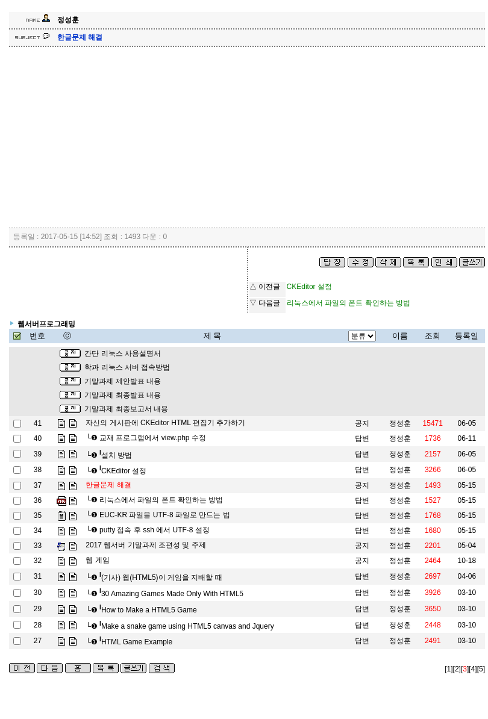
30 (38, 592)
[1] (448, 669)
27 (38, 641)
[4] (473, 669)
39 (38, 454)
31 (38, 576)
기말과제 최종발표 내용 (122, 395)
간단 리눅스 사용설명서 (122, 353)
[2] (457, 669)
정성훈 (400, 423)
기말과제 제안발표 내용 (122, 381)
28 (38, 625)
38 (38, 469)
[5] (481, 669)
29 (38, 609)
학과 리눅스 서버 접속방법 (127, 367)
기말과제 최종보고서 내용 (126, 409)
